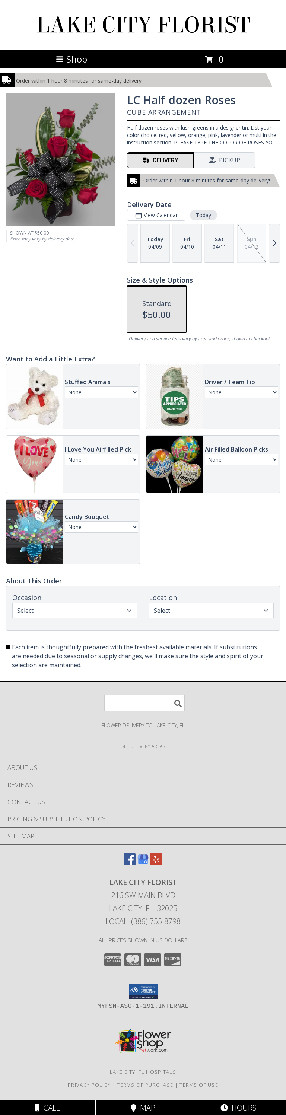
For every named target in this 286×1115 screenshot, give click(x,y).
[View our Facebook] (130, 862)
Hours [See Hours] (238, 1108)
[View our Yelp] (156, 862)
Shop (71, 59)
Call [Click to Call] (47, 1108)
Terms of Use (198, 1084)
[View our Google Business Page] (143, 862)
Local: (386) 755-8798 (143, 921)
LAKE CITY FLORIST (143, 25)
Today (203, 215)
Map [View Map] (143, 1108)
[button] (143, 991)
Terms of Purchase (145, 1084)
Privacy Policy (89, 1084)
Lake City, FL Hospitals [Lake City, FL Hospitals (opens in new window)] (143, 1071)
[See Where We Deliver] (143, 745)
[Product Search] (144, 703)
